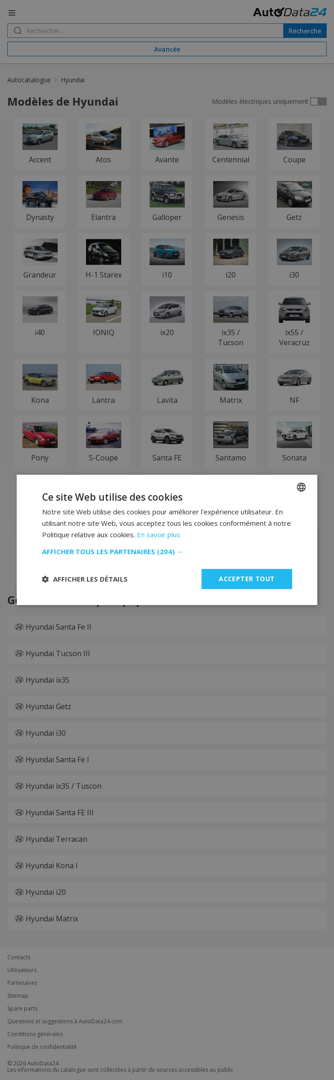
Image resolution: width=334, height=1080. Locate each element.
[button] (167, 551)
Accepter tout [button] (247, 578)
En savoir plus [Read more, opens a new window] (158, 534)
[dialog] (167, 540)
